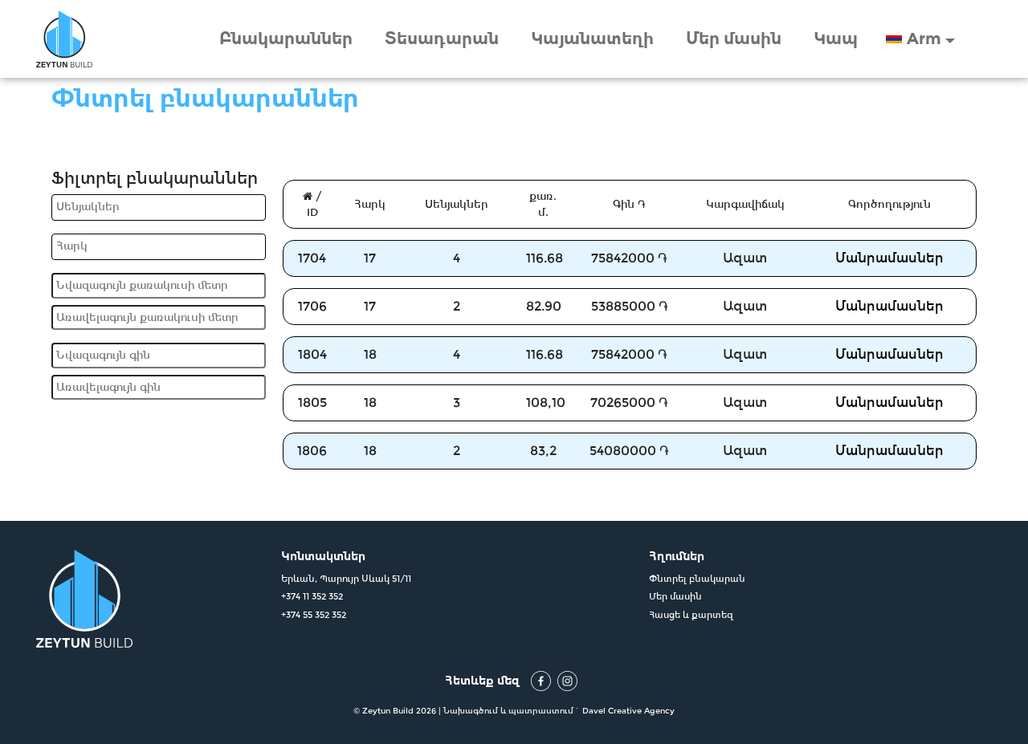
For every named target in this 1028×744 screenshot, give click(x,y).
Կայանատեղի (592, 38)
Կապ (836, 38)
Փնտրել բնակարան (697, 578)
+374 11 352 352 (312, 596)
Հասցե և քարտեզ (691, 614)
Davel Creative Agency (628, 710)
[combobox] (158, 207)
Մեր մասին (733, 38)
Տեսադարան (442, 38)
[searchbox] (160, 207)
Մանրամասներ (889, 258)
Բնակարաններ (286, 38)
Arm (924, 38)
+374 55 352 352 (313, 614)
